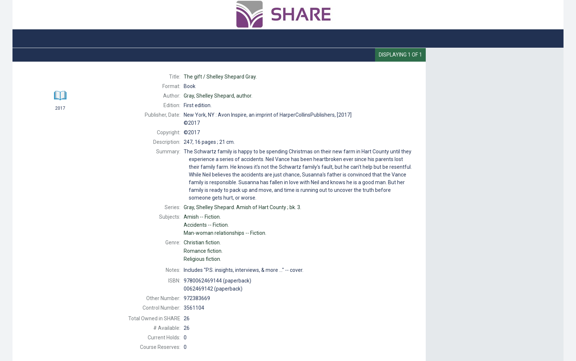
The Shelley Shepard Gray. (220, 77)
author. (218, 96)
